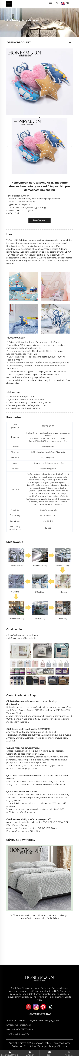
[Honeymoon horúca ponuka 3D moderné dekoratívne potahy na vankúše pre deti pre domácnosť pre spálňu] (39, 81)
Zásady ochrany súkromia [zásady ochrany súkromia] (52, 1046)
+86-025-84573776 (19, 1034)
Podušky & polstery (23, 25)
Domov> (10, 25)
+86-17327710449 (24, 1029)
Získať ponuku (39, 220)
